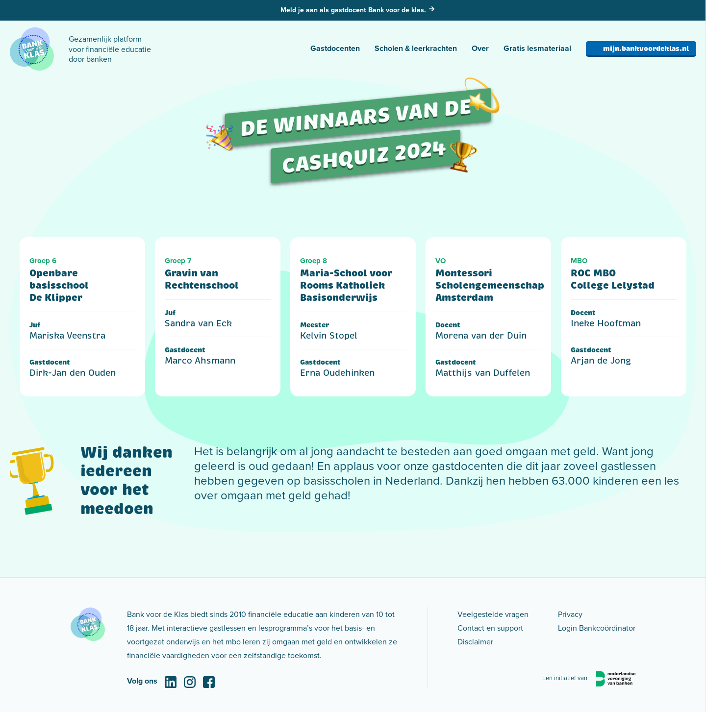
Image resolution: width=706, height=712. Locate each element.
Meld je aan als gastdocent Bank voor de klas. (353, 10)
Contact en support (490, 627)
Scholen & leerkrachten (416, 48)
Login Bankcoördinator (596, 627)
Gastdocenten (335, 48)
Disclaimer (475, 641)
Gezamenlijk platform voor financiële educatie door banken (110, 49)
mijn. (646, 48)
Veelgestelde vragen (493, 614)
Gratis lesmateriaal (537, 48)
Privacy (570, 614)
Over (480, 48)
